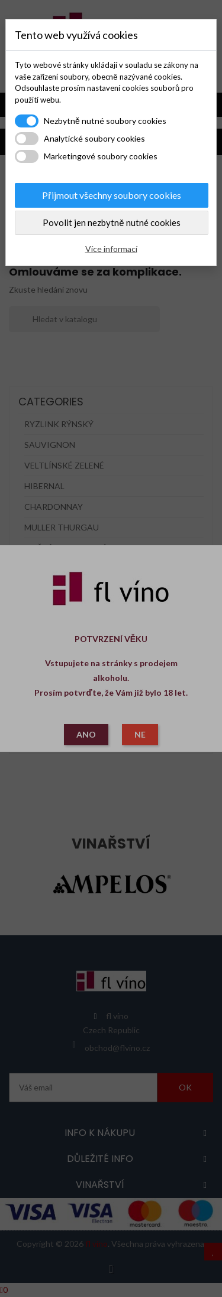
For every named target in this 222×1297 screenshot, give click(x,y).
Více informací (111, 249)
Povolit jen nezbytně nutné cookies (111, 222)
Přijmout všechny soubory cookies (111, 195)
